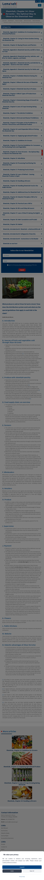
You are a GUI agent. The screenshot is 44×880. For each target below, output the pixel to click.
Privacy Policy (22, 876)
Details (12, 871)
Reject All (32, 871)
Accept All (22, 867)
